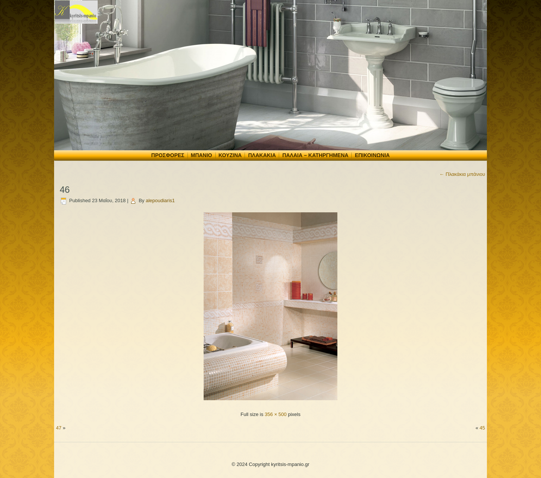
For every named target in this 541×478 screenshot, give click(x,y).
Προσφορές (167, 155)
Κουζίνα (230, 155)
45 (482, 428)
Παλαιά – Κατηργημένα (315, 155)
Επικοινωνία (372, 155)
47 (58, 428)
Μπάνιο (201, 155)
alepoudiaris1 (160, 200)
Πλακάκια (262, 155)
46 (65, 190)
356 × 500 (276, 414)
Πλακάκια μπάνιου (462, 174)
